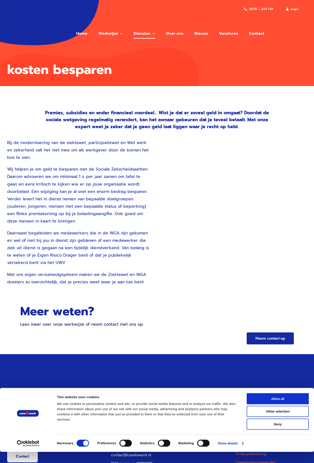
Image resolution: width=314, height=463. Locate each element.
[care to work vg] (31, 16)
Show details (228, 454)
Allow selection (277, 423)
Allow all (277, 410)
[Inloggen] (292, 9)
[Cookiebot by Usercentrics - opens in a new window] (28, 454)
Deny (278, 435)
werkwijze (74, 324)
